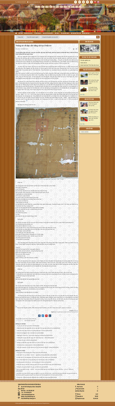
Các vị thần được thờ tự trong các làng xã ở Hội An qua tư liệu (32, 359)
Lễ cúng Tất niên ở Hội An (23, 340)
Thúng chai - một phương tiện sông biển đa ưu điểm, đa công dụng (33, 377)
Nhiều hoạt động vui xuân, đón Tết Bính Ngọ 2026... (93, 118)
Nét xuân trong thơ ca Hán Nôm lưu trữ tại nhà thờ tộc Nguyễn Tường (34, 347)
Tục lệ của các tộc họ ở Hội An (25, 325)
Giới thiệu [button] (20, 33)
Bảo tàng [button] (57, 34)
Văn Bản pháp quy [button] (86, 34)
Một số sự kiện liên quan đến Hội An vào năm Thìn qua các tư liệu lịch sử (35, 328)
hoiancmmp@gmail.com (34, 2)
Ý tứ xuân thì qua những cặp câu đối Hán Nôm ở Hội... (93, 89)
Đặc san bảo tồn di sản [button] (76, 33)
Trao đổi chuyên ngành (89, 70)
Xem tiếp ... (83, 94)
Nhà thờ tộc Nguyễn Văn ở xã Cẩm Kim (27, 333)
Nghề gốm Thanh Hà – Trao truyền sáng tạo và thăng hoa (31, 335)
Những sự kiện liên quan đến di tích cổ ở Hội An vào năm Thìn (32, 342)
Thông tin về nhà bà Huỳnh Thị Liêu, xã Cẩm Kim (29, 367)
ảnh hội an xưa (89, 41)
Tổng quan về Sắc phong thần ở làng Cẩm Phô (28, 352)
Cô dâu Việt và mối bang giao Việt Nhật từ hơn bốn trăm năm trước (33, 357)
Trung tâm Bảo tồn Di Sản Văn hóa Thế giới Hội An (37, 403)
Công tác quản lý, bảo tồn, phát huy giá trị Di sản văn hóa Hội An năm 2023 (35, 364)
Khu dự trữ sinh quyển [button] (48, 34)
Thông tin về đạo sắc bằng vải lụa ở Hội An (24, 41)
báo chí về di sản (89, 99)
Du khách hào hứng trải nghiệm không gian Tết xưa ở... (93, 111)
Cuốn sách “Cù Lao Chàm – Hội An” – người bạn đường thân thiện (33, 355)
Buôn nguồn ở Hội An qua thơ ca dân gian (93, 73)
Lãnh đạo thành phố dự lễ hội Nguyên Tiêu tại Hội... (93, 104)
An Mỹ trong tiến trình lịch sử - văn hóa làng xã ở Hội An (31, 362)
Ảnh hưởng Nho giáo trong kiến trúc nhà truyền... (93, 82)
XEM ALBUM (90, 49)
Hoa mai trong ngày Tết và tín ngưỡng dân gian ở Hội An (31, 330)
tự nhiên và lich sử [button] (28, 34)
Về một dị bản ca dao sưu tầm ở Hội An (27, 345)
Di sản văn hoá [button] (38, 34)
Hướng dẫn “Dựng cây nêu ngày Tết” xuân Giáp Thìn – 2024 (32, 337)
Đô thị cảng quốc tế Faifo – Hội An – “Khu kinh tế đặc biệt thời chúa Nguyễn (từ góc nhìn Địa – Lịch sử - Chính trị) (45, 369)
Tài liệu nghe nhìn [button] (65, 34)
